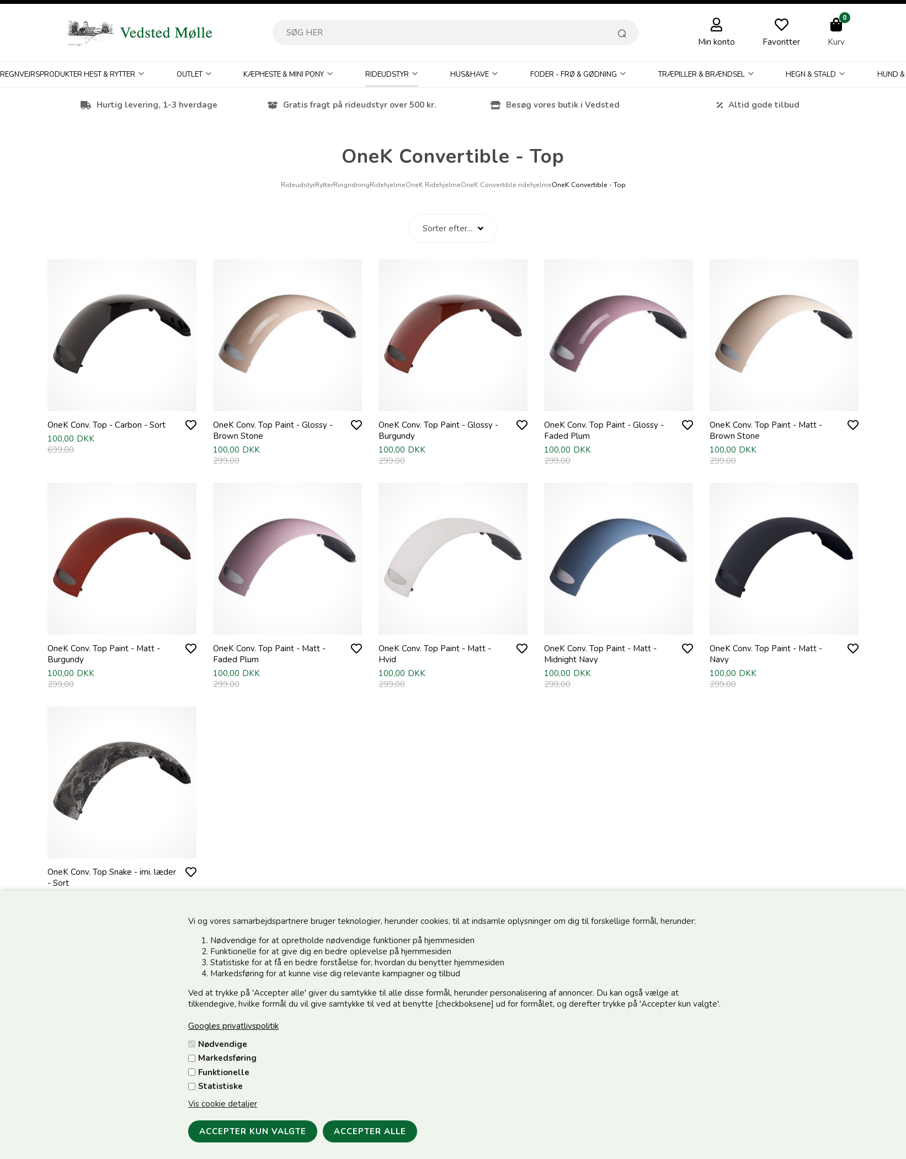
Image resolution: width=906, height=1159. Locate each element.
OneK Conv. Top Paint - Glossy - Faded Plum (604, 430)
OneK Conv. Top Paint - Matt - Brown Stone (766, 430)
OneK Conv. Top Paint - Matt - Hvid (435, 654)
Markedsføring (227, 1058)
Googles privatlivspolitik (233, 1026)
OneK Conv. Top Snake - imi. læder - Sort (111, 877)
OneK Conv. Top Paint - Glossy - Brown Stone (273, 430)
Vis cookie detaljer (222, 1103)
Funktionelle (223, 1072)
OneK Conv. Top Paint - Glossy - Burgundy (438, 430)
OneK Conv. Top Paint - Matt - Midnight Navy (600, 654)
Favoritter (781, 41)
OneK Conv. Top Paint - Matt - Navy (766, 654)
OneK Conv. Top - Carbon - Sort (106, 424)
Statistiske (220, 1086)
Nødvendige (222, 1044)
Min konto (716, 41)
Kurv (836, 41)
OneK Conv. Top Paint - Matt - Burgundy (103, 654)
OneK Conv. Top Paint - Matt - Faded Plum (269, 654)
